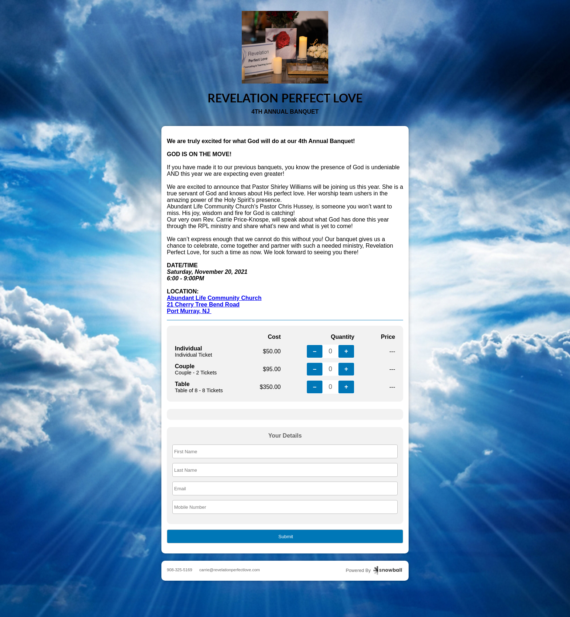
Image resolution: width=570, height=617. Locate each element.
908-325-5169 (179, 570)
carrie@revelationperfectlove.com (229, 570)
